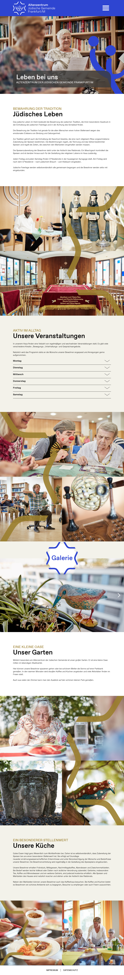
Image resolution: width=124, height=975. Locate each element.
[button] (106, 8)
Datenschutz (70, 970)
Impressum (52, 970)
